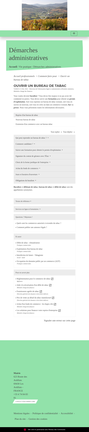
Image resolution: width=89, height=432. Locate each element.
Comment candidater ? (25, 144)
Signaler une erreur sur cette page (59, 320)
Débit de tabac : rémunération (28, 243)
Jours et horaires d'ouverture (27, 174)
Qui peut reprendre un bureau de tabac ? (31, 138)
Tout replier (57, 132)
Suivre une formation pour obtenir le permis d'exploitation (38, 150)
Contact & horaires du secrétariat (21, 357)
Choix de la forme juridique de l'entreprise (32, 162)
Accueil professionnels (24, 76)
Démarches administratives (47, 66)
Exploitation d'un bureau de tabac (30, 249)
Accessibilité (67, 413)
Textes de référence (23, 201)
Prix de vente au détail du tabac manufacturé (36, 298)
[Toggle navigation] (74, 33)
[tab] (44, 115)
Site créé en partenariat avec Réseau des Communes (44, 429)
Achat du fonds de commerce (27, 168)
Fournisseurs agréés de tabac (29, 291)
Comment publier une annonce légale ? (32, 227)
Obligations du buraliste (25, 180)
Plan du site (20, 419)
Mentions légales (22, 413)
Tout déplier (69, 132)
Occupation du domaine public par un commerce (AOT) (38, 261)
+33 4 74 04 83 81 (21, 396)
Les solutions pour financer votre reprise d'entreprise (39, 310)
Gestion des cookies (38, 419)
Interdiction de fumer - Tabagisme (30, 255)
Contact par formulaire (25, 401)
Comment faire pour (48, 76)
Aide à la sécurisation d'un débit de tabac (34, 285)
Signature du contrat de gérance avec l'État (32, 156)
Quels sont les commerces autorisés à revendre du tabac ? (39, 223)
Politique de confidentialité (45, 413)
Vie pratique (25, 66)
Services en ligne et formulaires (27, 209)
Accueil (13, 66)
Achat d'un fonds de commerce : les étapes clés (36, 304)
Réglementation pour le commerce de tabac (35, 279)
